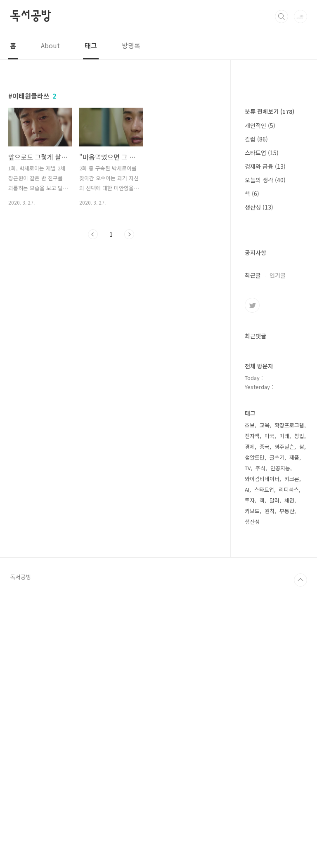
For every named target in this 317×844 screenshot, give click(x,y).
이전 (93, 234)
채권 (289, 748)
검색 (281, 16)
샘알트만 (255, 705)
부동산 (286, 758)
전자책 (252, 683)
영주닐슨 (284, 694)
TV (248, 715)
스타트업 (262, 400)
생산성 (259, 454)
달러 (274, 748)
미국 (269, 683)
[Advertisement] (277, 223)
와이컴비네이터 (262, 726)
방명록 (131, 45)
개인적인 (260, 373)
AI (247, 737)
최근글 (253, 523)
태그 (91, 45)
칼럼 (256, 386)
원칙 (269, 758)
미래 (284, 683)
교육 (265, 673)
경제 (250, 694)
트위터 (252, 552)
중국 (265, 694)
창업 (299, 683)
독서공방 (30, 16)
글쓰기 (277, 705)
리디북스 (289, 737)
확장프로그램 (289, 673)
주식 (260, 715)
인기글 (278, 523)
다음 (129, 234)
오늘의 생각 (265, 427)
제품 (294, 705)
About (50, 45)
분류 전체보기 (269, 359)
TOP (300, 827)
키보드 (252, 758)
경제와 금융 (265, 414)
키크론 (291, 726)
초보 (250, 673)
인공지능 (280, 715)
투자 (250, 748)
